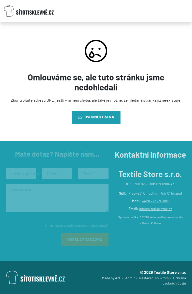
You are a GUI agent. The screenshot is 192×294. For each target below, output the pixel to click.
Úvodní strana (96, 116)
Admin (130, 278)
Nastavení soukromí (154, 278)
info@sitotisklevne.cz (155, 209)
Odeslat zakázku (84, 239)
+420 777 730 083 (155, 201)
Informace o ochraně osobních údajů (76, 225)
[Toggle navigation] (185, 11)
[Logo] (29, 11)
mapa (176, 193)
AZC (118, 278)
